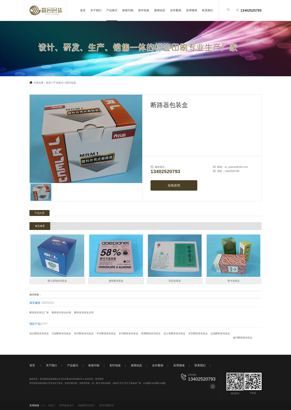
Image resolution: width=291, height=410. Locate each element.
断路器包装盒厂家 (39, 312)
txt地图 (162, 383)
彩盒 (61, 383)
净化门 (51, 405)
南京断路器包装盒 (39, 333)
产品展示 (111, 10)
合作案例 (175, 10)
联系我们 (207, 10)
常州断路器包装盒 (106, 333)
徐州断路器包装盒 (84, 333)
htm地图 (155, 383)
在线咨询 (174, 185)
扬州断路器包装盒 (242, 337)
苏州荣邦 (99, 379)
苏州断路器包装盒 (128, 333)
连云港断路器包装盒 (174, 333)
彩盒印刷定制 (71, 383)
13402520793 (249, 10)
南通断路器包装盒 (151, 333)
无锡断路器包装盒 (61, 333)
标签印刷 (127, 10)
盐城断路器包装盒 (220, 333)
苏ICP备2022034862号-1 (72, 379)
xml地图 (147, 383)
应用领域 (191, 10)
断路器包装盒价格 (61, 312)
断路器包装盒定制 (84, 312)
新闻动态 (159, 10)
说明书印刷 (84, 383)
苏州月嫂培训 (106, 405)
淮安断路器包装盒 (198, 333)
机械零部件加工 (86, 405)
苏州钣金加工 (66, 405)
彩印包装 (143, 10)
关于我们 (96, 10)
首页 (83, 10)
